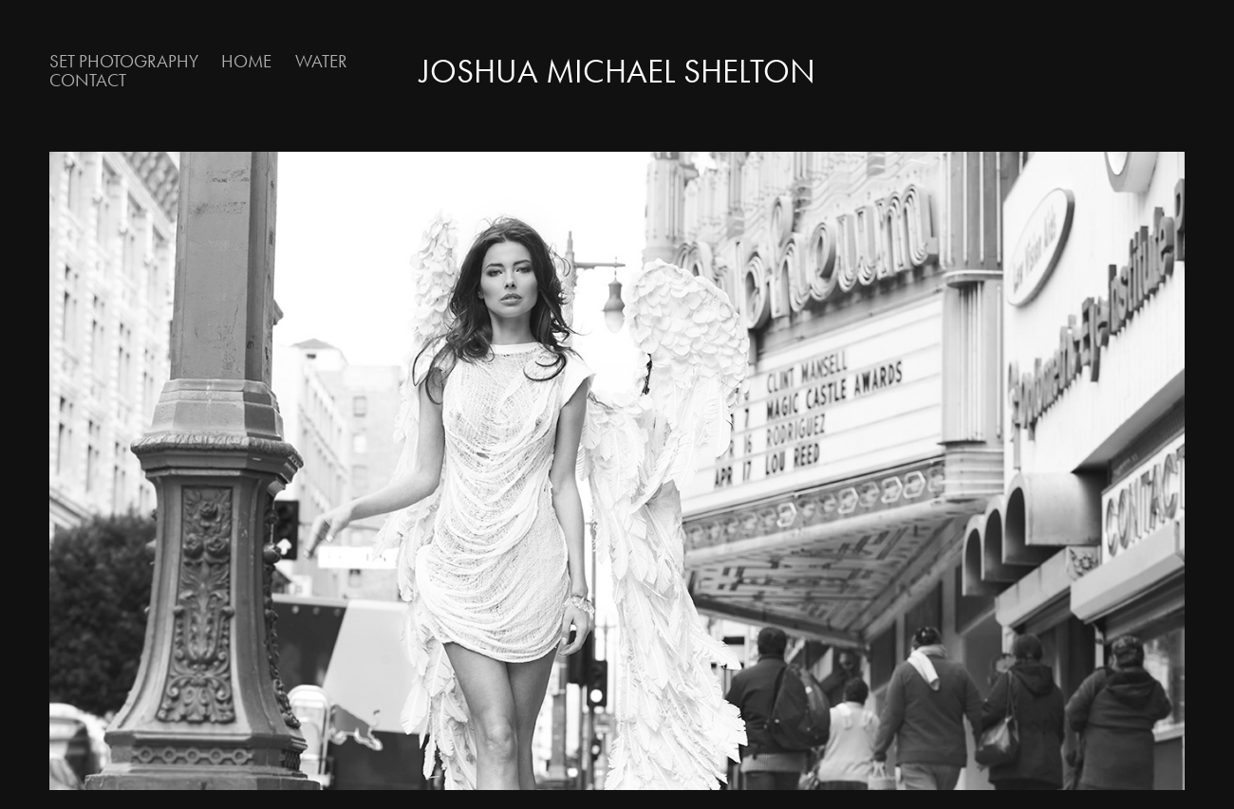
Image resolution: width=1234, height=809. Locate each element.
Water (321, 61)
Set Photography (123, 61)
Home (246, 61)
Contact (87, 80)
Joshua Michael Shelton (617, 71)
